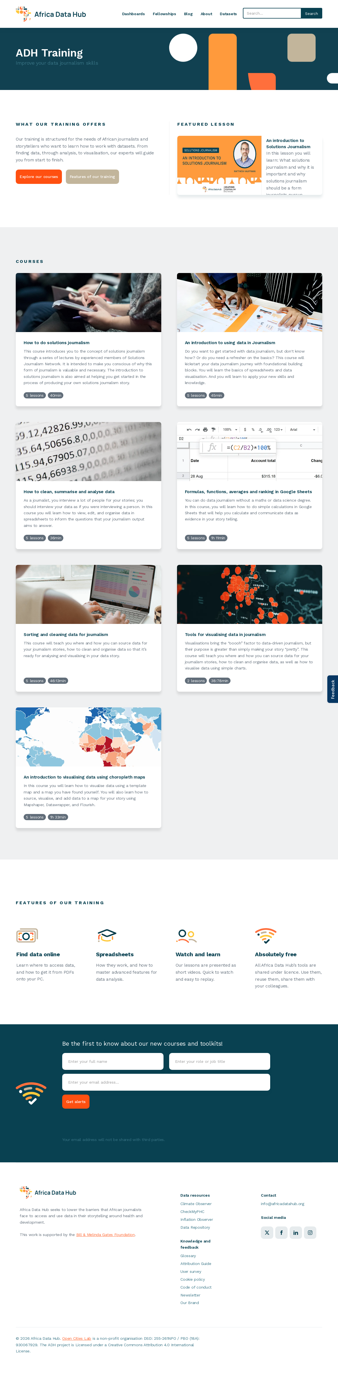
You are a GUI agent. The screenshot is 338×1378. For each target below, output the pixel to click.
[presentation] (105, 1124)
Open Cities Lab (76, 1338)
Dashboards (133, 14)
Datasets (228, 14)
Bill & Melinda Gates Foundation (105, 1234)
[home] (51, 14)
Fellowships (164, 14)
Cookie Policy (48, 1363)
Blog (188, 14)
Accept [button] (242, 1357)
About (206, 14)
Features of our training (92, 176)
